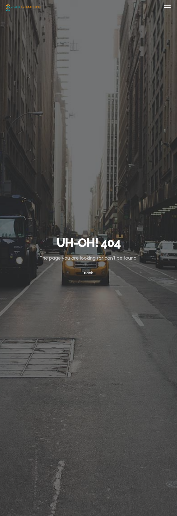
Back (88, 273)
